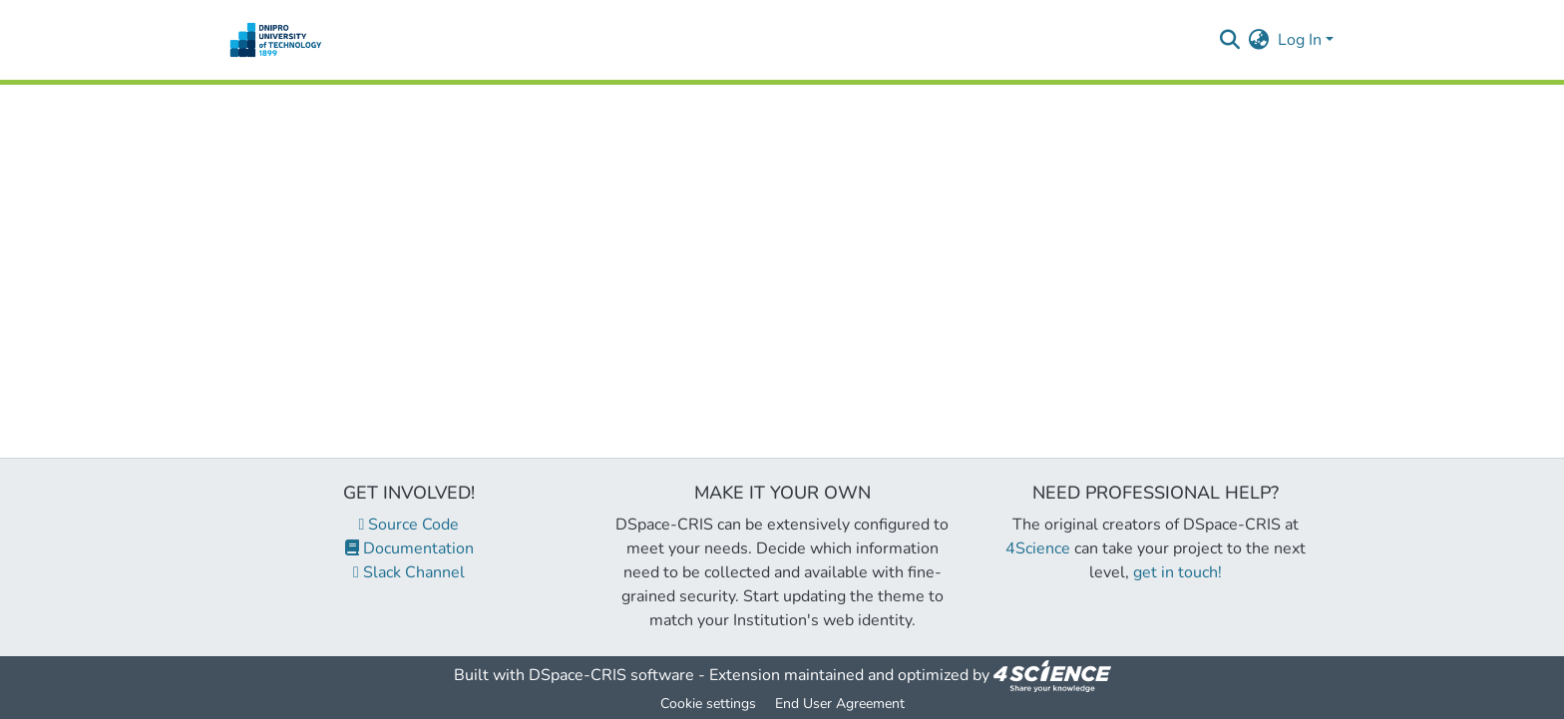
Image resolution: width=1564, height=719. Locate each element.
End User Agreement (840, 703)
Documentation (409, 548)
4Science (1037, 548)
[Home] (275, 40)
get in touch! (1177, 572)
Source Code (409, 525)
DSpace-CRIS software (611, 675)
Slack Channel (409, 572)
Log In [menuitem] (1300, 40)
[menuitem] (1259, 40)
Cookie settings (708, 703)
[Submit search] (1230, 40)
